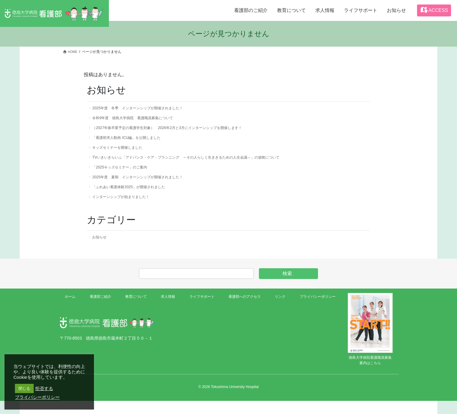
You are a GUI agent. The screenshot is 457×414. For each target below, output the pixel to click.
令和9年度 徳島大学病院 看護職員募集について (140, 119)
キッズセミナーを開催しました (122, 153)
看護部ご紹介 (99, 310)
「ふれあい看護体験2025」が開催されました (135, 197)
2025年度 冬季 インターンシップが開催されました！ (145, 108)
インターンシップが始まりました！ (126, 208)
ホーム (71, 310)
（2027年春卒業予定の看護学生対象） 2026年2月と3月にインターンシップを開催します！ (180, 130)
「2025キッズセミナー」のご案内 (125, 175)
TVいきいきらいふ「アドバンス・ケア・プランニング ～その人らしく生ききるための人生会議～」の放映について (202, 164)
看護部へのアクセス (242, 310)
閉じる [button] (24, 388)
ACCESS (434, 10)
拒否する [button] (44, 388)
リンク (277, 310)
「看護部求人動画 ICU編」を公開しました (132, 141)
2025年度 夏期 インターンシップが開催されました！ (145, 186)
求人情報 (166, 310)
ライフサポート (199, 310)
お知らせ (101, 249)
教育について (135, 310)
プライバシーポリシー (314, 310)
